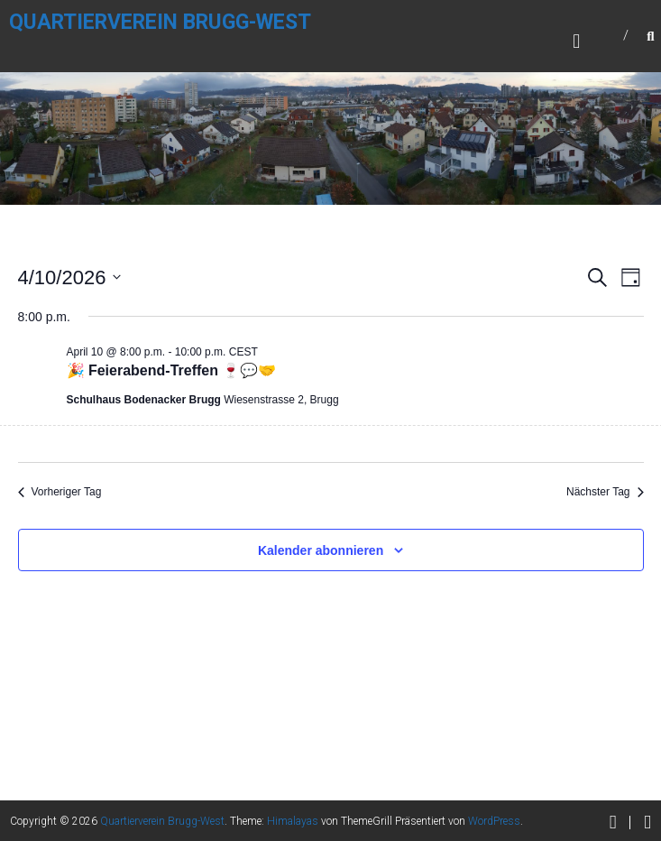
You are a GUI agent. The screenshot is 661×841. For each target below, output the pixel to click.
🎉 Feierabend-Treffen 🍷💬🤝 (172, 370)
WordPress (494, 821)
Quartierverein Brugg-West (160, 22)
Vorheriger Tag (60, 491)
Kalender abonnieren (320, 550)
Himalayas (292, 821)
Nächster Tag (604, 491)
